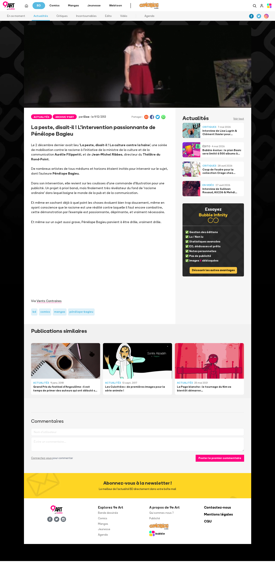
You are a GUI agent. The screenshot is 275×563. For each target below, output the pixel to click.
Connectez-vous (41, 459)
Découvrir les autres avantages (213, 272)
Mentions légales (218, 516)
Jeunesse (104, 531)
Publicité (154, 520)
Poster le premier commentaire (219, 459)
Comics (102, 520)
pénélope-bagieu (81, 313)
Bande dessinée (108, 514)
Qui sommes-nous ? (161, 514)
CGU (208, 523)
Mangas (103, 525)
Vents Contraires (49, 303)
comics (45, 313)
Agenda (149, 17)
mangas (59, 313)
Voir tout (238, 120)
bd (34, 313)
